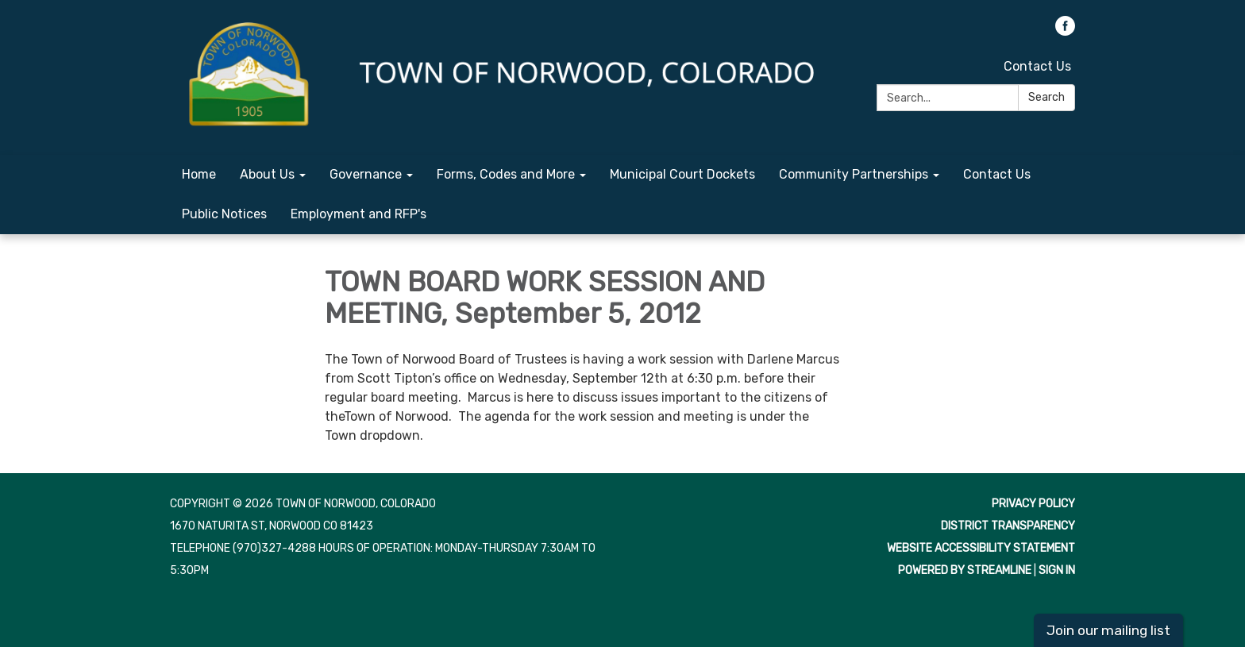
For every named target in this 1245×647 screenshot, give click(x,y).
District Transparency (1008, 526)
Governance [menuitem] (366, 174)
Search (1046, 97)
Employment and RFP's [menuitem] (358, 213)
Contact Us (1037, 66)
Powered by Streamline (964, 570)
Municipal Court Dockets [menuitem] (682, 174)
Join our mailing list (1108, 630)
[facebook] (1065, 31)
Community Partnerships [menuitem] (853, 174)
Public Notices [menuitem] (224, 213)
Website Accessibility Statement (981, 548)
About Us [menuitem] (267, 174)
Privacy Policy (1033, 503)
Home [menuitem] (199, 174)
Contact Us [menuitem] (997, 174)
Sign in (1057, 570)
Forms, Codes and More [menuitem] (506, 174)
